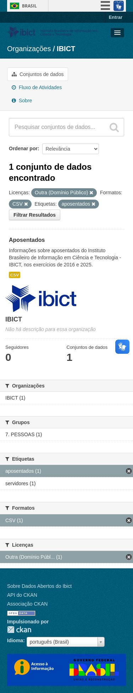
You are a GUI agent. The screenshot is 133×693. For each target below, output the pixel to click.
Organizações (29, 49)
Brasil (29, 6)
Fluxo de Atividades (37, 87)
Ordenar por (23, 148)
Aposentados (27, 240)
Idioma (15, 640)
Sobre (22, 100)
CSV (14, 274)
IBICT (66, 49)
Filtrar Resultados (34, 215)
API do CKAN (22, 595)
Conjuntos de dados (37, 74)
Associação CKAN (27, 604)
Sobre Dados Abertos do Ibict (39, 586)
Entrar (115, 17)
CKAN (19, 629)
